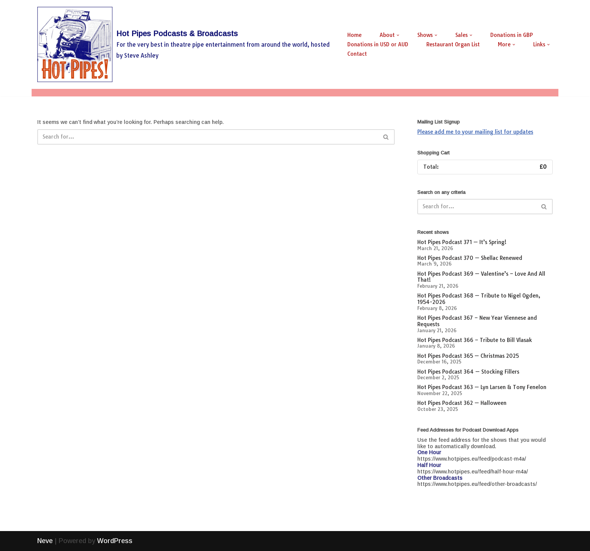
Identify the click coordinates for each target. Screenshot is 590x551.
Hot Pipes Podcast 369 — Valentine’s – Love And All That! (481, 277)
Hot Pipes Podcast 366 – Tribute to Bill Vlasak (474, 340)
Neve (45, 541)
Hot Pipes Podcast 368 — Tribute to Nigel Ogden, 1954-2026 (478, 298)
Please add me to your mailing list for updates (475, 131)
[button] (398, 35)
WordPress (114, 541)
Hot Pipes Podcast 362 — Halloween (461, 403)
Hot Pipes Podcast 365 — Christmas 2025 (468, 356)
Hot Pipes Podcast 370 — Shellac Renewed (469, 258)
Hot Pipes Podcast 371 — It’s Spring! (461, 242)
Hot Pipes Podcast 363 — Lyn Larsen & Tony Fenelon (481, 387)
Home (354, 35)
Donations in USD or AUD (377, 44)
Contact (357, 53)
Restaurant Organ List (453, 44)
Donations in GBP (511, 35)
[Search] (207, 137)
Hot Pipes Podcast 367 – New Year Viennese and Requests (477, 321)
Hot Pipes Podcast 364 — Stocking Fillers (468, 371)
